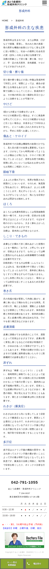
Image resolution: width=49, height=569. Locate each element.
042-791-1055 (24, 482)
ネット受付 (12, 563)
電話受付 (37, 564)
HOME (5, 20)
